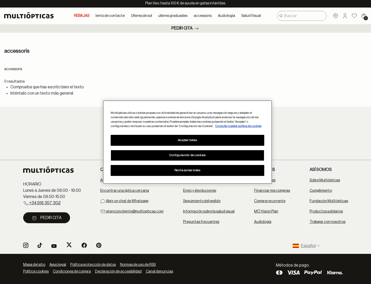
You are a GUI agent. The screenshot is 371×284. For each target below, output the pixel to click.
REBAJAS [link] (81, 16)
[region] (187, 142)
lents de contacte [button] (110, 16)
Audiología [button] (226, 16)
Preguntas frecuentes (201, 222)
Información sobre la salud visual (209, 211)
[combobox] (301, 16)
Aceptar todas (187, 140)
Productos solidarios (326, 211)
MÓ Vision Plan (266, 211)
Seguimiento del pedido (202, 201)
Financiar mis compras (272, 191)
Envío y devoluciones (199, 191)
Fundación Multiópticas (329, 201)
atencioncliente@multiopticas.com (132, 211)
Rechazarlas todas (187, 170)
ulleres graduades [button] (172, 16)
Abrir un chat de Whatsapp (124, 201)
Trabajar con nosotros (327, 222)
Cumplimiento (321, 191)
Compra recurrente (269, 201)
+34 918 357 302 (42, 203)
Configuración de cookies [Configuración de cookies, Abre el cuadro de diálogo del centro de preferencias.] (187, 155)
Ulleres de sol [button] (141, 16)
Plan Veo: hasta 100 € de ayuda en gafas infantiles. (185, 3)
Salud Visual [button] (251, 16)
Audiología (262, 222)
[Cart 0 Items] (364, 16)
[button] (345, 16)
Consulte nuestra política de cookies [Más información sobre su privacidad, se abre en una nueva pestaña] (238, 126)
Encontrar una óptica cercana (124, 191)
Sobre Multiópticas (325, 180)
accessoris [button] (203, 16)
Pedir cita (185, 28)
